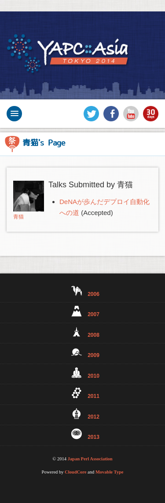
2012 (82, 414)
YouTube (131, 113)
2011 (82, 393)
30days (150, 113)
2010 (82, 373)
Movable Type (109, 472)
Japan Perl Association (90, 458)
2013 (82, 434)
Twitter (91, 113)
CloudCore (75, 472)
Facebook (111, 113)
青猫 (18, 217)
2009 (82, 352)
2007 (82, 311)
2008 (82, 332)
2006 (82, 291)
